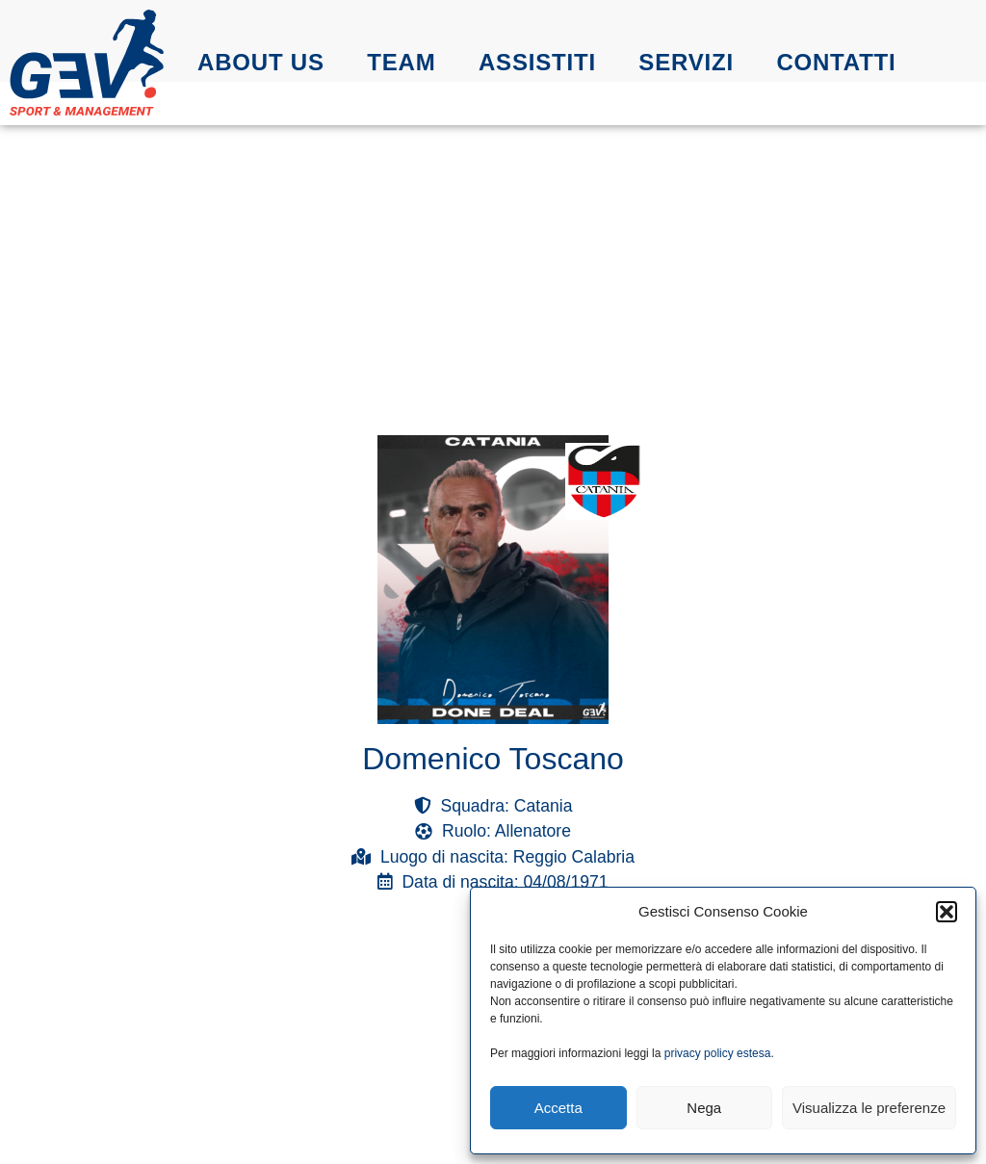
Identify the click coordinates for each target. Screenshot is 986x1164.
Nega (704, 1107)
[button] (946, 911)
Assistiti (537, 62)
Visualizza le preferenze (869, 1107)
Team (401, 62)
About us (260, 62)
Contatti (835, 62)
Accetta (558, 1107)
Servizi (686, 62)
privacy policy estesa (717, 1053)
